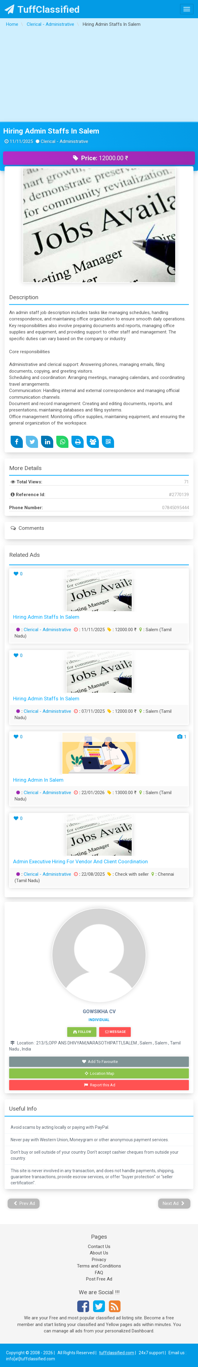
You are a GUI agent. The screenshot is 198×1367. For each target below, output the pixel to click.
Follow (82, 1032)
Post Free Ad (99, 1279)
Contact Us (99, 1246)
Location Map (100, 1073)
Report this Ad (99, 1085)
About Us (99, 1253)
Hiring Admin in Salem (38, 780)
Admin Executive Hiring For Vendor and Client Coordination (80, 861)
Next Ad (174, 1203)
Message (115, 1032)
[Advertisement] (99, 76)
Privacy (99, 1259)
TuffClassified (42, 9)
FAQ (99, 1272)
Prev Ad (24, 1203)
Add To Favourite (100, 1061)
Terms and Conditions (99, 1266)
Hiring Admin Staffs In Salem (51, 131)
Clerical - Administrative (47, 629)
